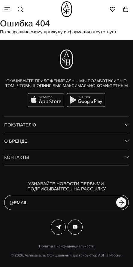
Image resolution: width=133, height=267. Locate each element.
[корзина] (126, 9)
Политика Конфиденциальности (66, 246)
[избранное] (113, 9)
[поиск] (20, 9)
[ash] (66, 9)
